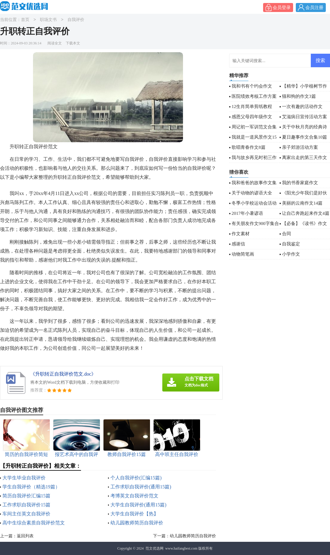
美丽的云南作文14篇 (302, 203)
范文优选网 (155, 548)
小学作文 (291, 254)
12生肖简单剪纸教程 (252, 106)
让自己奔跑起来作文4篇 (305, 213)
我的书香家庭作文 (300, 182)
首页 (25, 20)
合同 (286, 233)
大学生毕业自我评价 (24, 477)
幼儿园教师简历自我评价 (136, 522)
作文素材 (241, 233)
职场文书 (48, 20)
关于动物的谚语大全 (252, 192)
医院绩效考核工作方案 (254, 96)
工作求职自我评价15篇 (26, 504)
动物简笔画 (243, 254)
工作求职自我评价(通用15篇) (140, 486)
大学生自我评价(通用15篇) (138, 504)
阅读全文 (54, 43)
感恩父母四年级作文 (252, 116)
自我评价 (76, 20)
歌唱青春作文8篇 (249, 147)
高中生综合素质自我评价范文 (33, 522)
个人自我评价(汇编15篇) (136, 477)
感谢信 (238, 244)
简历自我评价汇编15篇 (26, 495)
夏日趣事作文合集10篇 (304, 137)
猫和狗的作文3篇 (299, 96)
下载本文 (73, 43)
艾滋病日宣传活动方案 (304, 116)
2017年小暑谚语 (247, 213)
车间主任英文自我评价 (26, 513)
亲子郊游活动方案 (300, 147)
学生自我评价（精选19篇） (31, 486)
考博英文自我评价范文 (134, 495)
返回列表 (25, 536)
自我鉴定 (291, 244)
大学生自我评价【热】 (134, 513)
